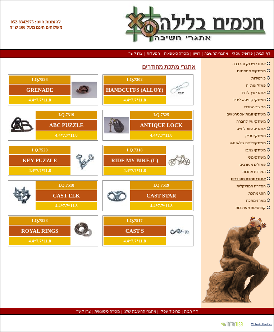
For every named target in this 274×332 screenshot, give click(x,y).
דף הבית (263, 53)
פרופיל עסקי (242, 53)
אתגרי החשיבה (216, 53)
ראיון (196, 53)
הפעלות (153, 53)
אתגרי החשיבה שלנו (139, 311)
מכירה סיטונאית (176, 53)
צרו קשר (135, 53)
